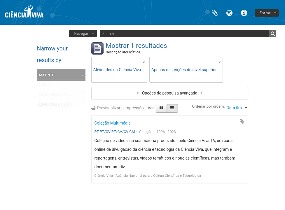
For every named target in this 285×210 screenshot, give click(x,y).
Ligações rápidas (244, 12)
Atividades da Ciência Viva (62, 105)
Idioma (229, 12)
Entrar (265, 12)
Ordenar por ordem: (208, 106)
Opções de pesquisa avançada (169, 93)
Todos (44, 85)
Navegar (81, 33)
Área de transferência (214, 12)
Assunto (47, 74)
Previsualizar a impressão (117, 108)
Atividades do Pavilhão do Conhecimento (75, 95)
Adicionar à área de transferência (242, 122)
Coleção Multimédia (113, 123)
